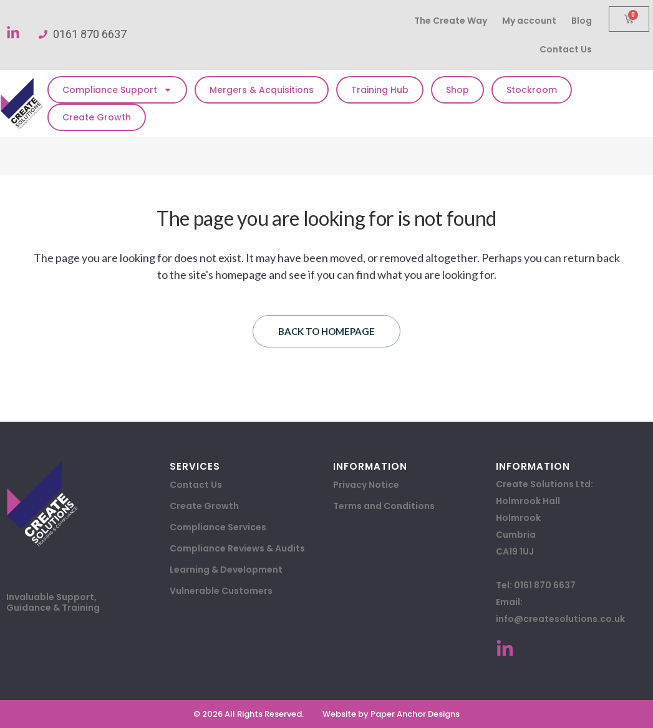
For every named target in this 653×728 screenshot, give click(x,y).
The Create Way (450, 20)
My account (529, 20)
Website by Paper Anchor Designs (391, 714)
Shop (457, 90)
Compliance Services (218, 527)
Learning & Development (226, 569)
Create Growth (96, 117)
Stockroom (531, 90)
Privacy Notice (366, 484)
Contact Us (565, 49)
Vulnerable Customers (221, 591)
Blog (581, 20)
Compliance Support (117, 89)
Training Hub (380, 90)
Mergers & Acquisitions (262, 90)
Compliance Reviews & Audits (237, 548)
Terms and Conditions (384, 506)
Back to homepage (326, 331)
